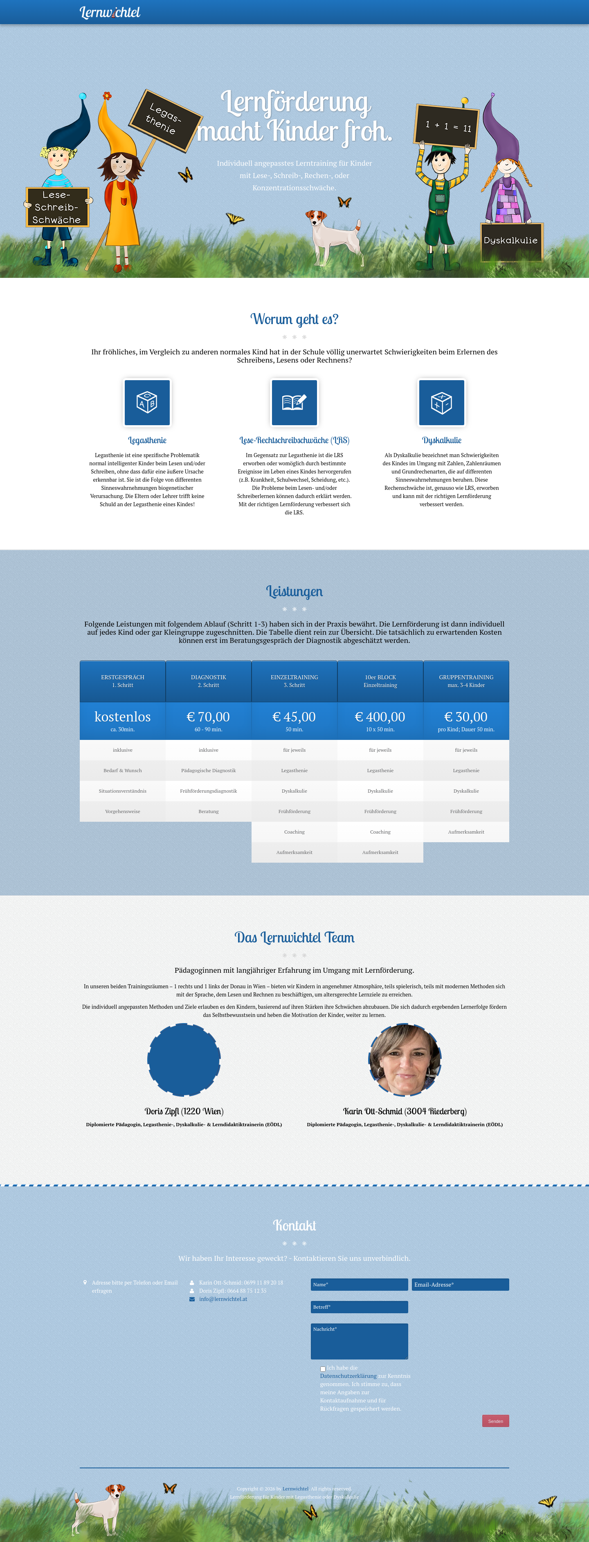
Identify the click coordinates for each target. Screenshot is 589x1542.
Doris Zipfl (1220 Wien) (183, 1111)
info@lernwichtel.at (218, 1299)
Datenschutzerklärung (349, 1376)
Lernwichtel (295, 1489)
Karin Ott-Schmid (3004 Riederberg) (405, 1111)
